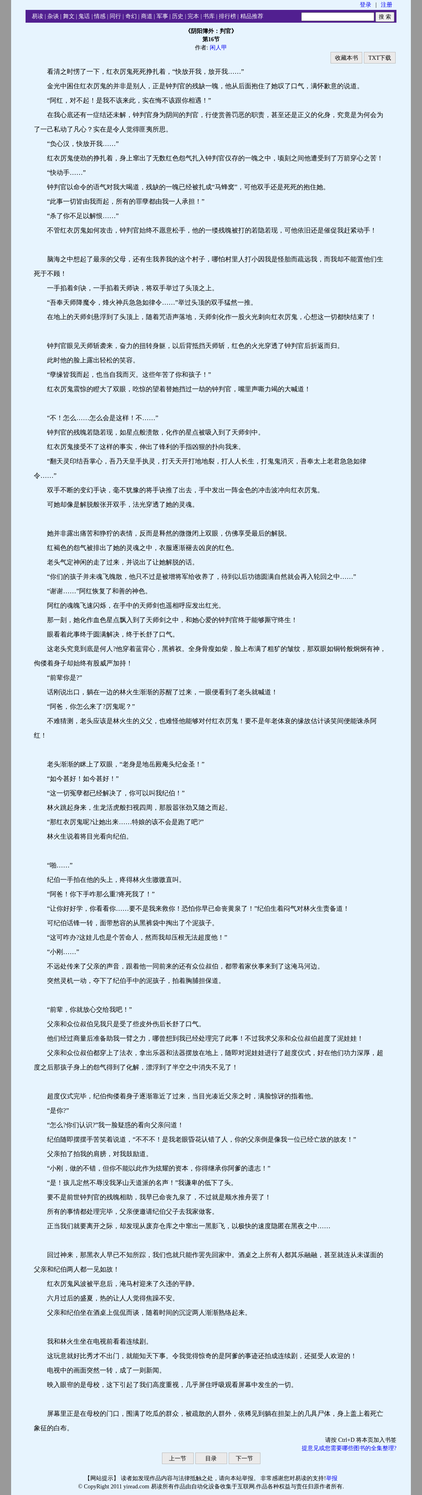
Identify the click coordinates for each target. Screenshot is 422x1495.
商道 (146, 16)
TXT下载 (379, 58)
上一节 (177, 1458)
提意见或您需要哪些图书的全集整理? (349, 1448)
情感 (100, 16)
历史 (177, 16)
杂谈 (53, 16)
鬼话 (84, 16)
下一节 (244, 1458)
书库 (209, 16)
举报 (332, 1478)
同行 (115, 16)
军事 (162, 16)
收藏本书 (346, 58)
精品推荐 (251, 16)
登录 (365, 5)
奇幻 (131, 16)
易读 (37, 16)
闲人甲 (218, 48)
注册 (386, 5)
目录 (211, 1458)
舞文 (69, 16)
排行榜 (227, 16)
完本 (193, 16)
